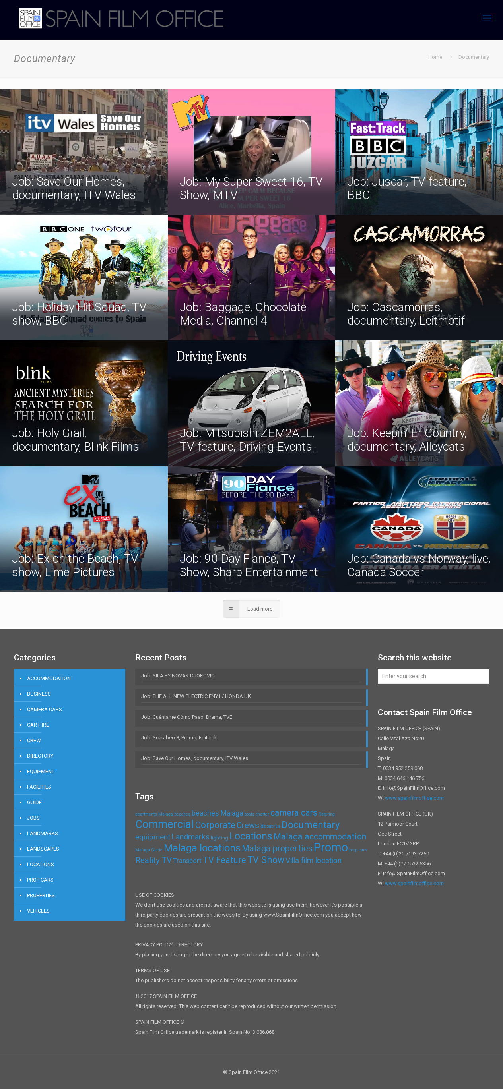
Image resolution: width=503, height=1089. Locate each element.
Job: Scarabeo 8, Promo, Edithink (179, 738)
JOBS (33, 818)
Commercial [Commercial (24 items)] (164, 824)
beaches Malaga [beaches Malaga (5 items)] (217, 813)
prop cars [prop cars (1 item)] (358, 850)
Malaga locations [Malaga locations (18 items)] (202, 848)
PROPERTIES (41, 895)
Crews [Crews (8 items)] (248, 825)
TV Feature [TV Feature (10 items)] (224, 860)
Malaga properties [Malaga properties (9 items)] (277, 848)
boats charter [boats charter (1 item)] (256, 814)
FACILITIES (39, 787)
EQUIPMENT (40, 771)
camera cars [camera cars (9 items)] (293, 813)
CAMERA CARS (44, 709)
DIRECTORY (40, 756)
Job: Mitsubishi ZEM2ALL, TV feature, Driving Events (247, 439)
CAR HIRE (38, 725)
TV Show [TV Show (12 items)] (265, 860)
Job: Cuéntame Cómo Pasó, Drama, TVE (186, 717)
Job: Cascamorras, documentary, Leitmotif (406, 313)
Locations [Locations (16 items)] (250, 836)
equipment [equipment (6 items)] (152, 836)
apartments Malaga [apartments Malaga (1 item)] (154, 814)
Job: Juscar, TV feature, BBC (407, 188)
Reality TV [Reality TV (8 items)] (153, 860)
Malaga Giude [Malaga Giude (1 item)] (149, 850)
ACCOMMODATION (49, 678)
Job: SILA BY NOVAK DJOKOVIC (177, 676)
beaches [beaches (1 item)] (182, 814)
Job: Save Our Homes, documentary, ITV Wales (74, 188)
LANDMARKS (42, 833)
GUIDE (34, 802)
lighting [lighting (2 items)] (219, 838)
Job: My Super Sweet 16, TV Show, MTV (251, 188)
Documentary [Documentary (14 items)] (311, 824)
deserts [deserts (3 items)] (270, 826)
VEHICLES (38, 911)
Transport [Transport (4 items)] (187, 861)
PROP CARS (40, 880)
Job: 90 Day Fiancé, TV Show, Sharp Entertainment (249, 565)
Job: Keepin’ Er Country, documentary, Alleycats (407, 439)
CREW (34, 740)
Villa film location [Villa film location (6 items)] (313, 860)
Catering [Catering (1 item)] (327, 814)
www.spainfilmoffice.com (414, 798)
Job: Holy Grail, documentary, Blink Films (75, 439)
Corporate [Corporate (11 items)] (215, 825)
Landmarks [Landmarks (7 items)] (190, 836)
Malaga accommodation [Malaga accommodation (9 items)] (320, 836)
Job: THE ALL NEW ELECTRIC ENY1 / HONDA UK (196, 696)
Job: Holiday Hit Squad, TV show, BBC (79, 313)
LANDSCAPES (43, 849)
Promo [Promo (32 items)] (331, 847)
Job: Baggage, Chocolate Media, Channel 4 (243, 313)
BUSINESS (39, 694)
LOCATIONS (40, 864)
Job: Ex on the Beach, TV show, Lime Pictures (75, 565)
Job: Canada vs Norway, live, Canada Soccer (419, 565)
